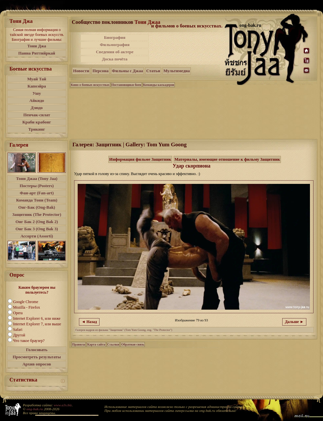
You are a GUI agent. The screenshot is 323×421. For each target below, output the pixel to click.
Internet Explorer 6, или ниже (36, 318)
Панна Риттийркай (36, 53)
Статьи (153, 70)
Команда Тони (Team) (36, 200)
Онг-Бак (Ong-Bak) (36, 207)
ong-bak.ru (34, 409)
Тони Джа (36, 45)
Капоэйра (36, 86)
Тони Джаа (147, 22)
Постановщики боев (126, 85)
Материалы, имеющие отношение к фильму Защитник (227, 159)
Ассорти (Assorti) (37, 236)
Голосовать (37, 349)
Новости (81, 70)
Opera (18, 313)
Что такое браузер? (29, 340)
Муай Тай (36, 78)
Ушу (37, 93)
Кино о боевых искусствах (90, 85)
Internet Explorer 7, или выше (37, 324)
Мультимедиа (176, 70)
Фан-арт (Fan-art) (37, 192)
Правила (78, 344)
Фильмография (115, 44)
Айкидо (36, 100)
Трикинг (36, 129)
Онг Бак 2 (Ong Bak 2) (36, 221)
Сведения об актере (114, 51)
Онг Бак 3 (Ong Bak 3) (36, 228)
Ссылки (113, 344)
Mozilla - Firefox (26, 307)
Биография (115, 37)
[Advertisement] (187, 48)
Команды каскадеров (158, 85)
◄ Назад (89, 321)
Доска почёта (114, 59)
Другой (19, 335)
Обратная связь (132, 344)
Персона (100, 70)
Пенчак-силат (36, 114)
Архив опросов (37, 364)
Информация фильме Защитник (140, 159)
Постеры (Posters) (37, 185)
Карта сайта (96, 344)
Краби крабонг (37, 122)
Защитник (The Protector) (36, 214)
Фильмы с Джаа (127, 70)
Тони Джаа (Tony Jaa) (36, 178)
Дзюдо (37, 107)
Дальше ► (294, 321)
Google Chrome (25, 302)
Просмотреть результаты (37, 356)
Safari (18, 329)
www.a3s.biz (63, 405)
